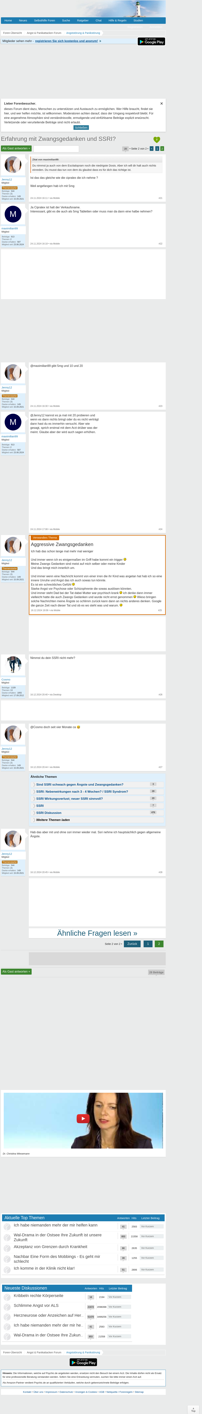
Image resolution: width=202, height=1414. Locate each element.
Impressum (51, 1392)
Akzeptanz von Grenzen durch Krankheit (50, 1246)
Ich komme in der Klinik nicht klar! (44, 1268)
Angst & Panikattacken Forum (44, 1352)
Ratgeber (83, 20)
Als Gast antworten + (16, 148)
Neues (23, 20)
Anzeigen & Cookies (86, 1392)
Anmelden (156, 26)
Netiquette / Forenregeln (119, 1392)
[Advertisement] (97, 902)
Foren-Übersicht (12, 1352)
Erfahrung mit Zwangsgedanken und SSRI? (58, 138)
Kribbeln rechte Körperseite (38, 1295)
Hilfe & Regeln (117, 20)
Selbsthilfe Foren (44, 20)
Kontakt (27, 1392)
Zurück (132, 944)
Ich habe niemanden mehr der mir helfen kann (55, 1225)
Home (8, 20)
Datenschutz (66, 1392)
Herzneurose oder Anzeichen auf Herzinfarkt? (55, 1315)
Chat (99, 20)
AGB (101, 1392)
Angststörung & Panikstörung (83, 1352)
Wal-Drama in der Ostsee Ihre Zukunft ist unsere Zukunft (65, 1335)
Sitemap (139, 1392)
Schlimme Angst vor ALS (36, 1305)
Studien (138, 20)
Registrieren (135, 26)
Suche (66, 20)
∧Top (193, 1409)
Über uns (38, 1392)
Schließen (81, 127)
